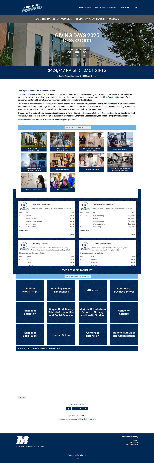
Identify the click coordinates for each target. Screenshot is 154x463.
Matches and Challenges (105, 7)
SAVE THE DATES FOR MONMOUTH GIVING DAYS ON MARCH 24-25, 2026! (77, 18)
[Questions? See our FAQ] (83, 416)
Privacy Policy (133, 442)
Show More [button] (23, 231)
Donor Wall (125, 7)
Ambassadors (85, 7)
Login (77, 459)
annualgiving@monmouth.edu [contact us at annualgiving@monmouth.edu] (85, 419)
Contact (135, 440)
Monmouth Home (132, 444)
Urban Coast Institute (112, 97)
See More (22, 397)
